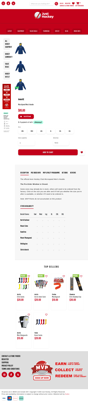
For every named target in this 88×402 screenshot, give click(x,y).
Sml (22, 131)
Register (67, 3)
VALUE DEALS (7, 65)
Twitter (18, 375)
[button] (56, 3)
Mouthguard (56, 297)
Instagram (5, 375)
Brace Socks (38, 335)
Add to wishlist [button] (82, 152)
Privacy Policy (7, 365)
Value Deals (33, 31)
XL (50, 131)
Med (32, 131)
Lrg (41, 131)
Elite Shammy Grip (75, 297)
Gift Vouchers (79, 6)
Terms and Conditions (11, 369)
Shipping (5, 362)
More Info (77, 31)
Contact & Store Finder (67, 6)
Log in (61, 3)
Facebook (11, 375)
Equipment (21, 31)
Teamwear (46, 31)
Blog (66, 31)
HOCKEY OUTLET (7, 75)
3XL (70, 131)
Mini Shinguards (22, 335)
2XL (60, 131)
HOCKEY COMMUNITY (7, 55)
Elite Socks (20, 297)
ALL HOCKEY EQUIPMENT (7, 44)
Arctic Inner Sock (40, 297)
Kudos (67, 394)
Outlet (57, 31)
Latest (10, 31)
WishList (73, 3)
